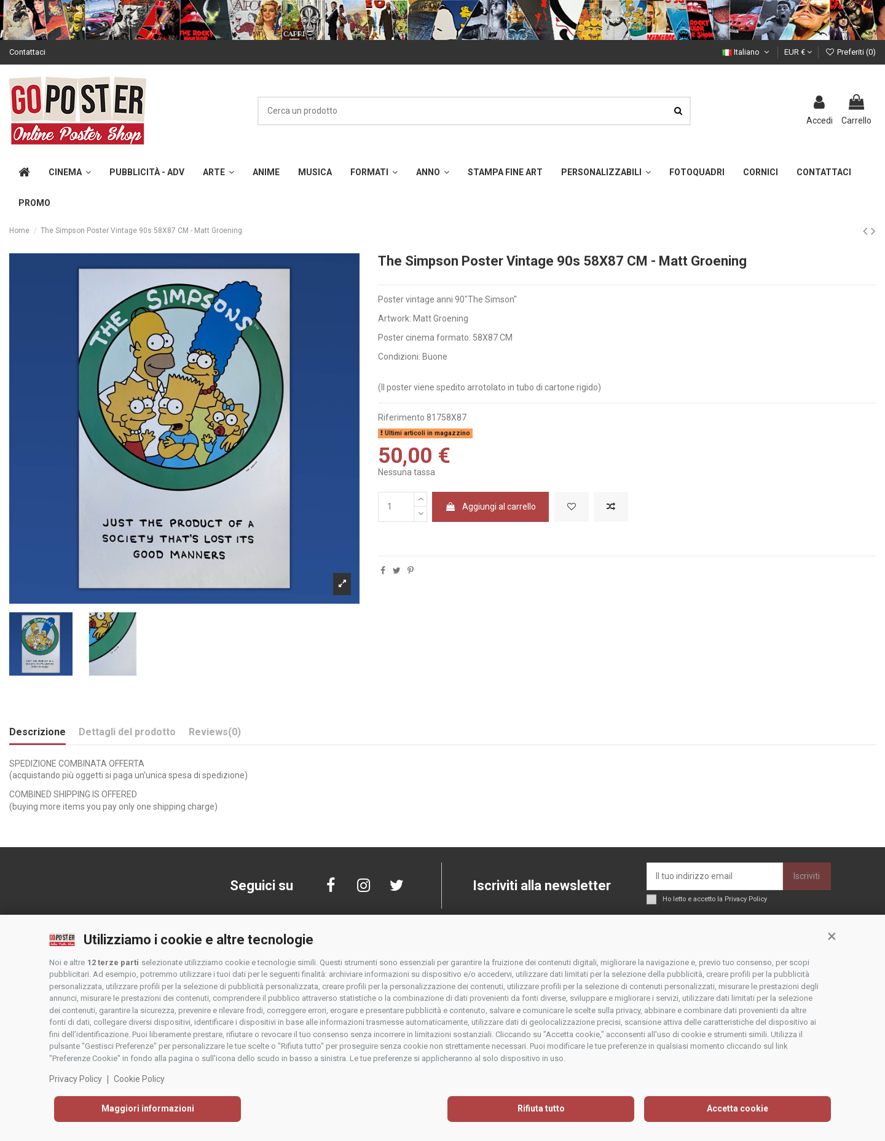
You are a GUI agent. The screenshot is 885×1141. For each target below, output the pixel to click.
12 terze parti (113, 962)
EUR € (798, 52)
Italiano (747, 52)
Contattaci (27, 52)
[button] (831, 936)
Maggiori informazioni (147, 1108)
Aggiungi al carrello (490, 506)
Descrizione (37, 732)
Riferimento (401, 417)
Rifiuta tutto (541, 1108)
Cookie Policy (139, 1079)
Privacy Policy (75, 1079)
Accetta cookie (737, 1108)
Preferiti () (850, 52)
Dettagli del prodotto (127, 732)
